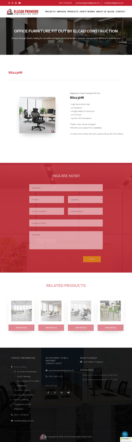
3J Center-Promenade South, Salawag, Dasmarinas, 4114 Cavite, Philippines (28, 378)
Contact (120, 11)
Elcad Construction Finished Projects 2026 (100, 379)
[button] (126, 439)
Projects (50, 11)
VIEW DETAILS (21, 328)
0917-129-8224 (21, 414)
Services (61, 11)
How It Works (87, 11)
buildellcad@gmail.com (24, 420)
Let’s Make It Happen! (93, 361)
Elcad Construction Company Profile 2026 (100, 375)
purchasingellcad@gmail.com (61, 370)
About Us (101, 11)
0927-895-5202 (56, 376)
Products (72, 11)
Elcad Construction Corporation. (78, 436)
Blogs (111, 11)
